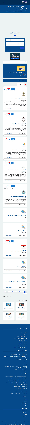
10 (8, 291)
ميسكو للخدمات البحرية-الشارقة (22, 345)
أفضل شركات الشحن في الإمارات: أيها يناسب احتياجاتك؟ (19, 393)
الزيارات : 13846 (22, 180)
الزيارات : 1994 (22, 270)
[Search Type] (8, 40)
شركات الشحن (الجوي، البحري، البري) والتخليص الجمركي (16, 10)
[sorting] (20, 84)
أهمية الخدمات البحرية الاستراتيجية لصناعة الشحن (20, 386)
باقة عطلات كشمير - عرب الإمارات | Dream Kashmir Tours (19, 354)
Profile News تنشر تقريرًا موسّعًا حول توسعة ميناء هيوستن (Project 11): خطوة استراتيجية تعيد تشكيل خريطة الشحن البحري (16, 376)
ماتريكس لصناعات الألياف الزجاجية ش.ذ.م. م (21, 369)
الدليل (22, 9)
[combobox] (15, 43)
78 (4, 291)
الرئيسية (25, 9)
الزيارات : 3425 (22, 255)
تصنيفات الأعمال (24, 412)
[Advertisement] (15, 20)
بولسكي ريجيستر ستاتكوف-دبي (22, 332)
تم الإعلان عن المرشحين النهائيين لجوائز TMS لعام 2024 (19, 388)
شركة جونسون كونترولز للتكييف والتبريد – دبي (20, 338)
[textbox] (15, 43)
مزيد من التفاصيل (8, 108)
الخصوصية (25, 401)
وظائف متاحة (25, 416)
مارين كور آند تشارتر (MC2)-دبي (22, 340)
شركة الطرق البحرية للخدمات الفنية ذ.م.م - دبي (20, 347)
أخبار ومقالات (24, 410)
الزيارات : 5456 (22, 204)
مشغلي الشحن (17, 9)
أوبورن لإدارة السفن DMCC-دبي (22, 343)
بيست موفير (25, 352)
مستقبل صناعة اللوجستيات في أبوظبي (21, 384)
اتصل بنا (25, 405)
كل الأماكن (25, 414)
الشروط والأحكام (24, 403)
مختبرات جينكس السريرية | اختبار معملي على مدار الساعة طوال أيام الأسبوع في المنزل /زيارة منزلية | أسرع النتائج (16, 367)
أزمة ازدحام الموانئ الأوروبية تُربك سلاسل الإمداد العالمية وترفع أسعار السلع (16, 382)
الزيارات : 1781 (22, 235)
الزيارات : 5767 (22, 157)
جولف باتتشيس (25, 362)
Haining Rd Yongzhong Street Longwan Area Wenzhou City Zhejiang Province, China (15, 357)
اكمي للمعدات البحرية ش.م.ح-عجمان (22, 336)
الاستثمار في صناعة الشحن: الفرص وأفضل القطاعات (19, 391)
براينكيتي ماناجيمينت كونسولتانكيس (22, 359)
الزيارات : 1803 (22, 219)
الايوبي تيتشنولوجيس (24, 364)
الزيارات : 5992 (22, 133)
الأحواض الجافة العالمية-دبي (23, 334)
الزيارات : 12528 (22, 108)
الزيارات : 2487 (22, 287)
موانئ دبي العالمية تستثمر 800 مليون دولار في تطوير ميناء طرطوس (17, 380)
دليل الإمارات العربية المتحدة (15, 421)
